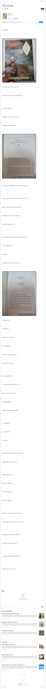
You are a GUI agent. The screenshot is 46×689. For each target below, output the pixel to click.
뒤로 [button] (2, 1)
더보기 (43, 1)
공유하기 (43, 687)
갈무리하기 (41, 687)
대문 (41, 1)
